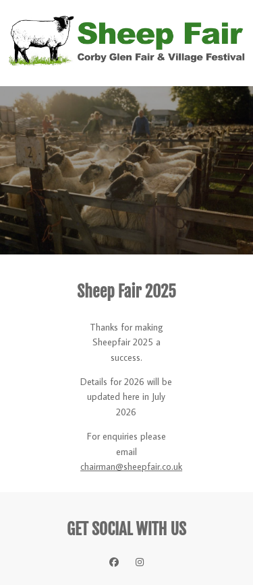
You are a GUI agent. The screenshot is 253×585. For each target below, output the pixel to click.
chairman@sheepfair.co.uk (131, 466)
